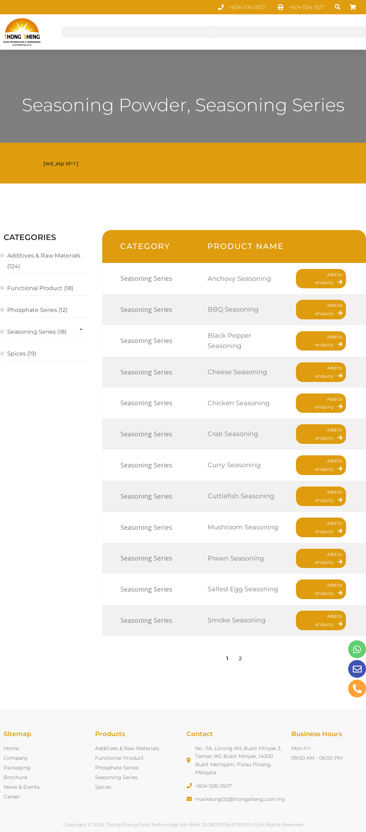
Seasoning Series (270, 105)
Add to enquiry (328, 278)
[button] (337, 7)
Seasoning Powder (104, 105)
